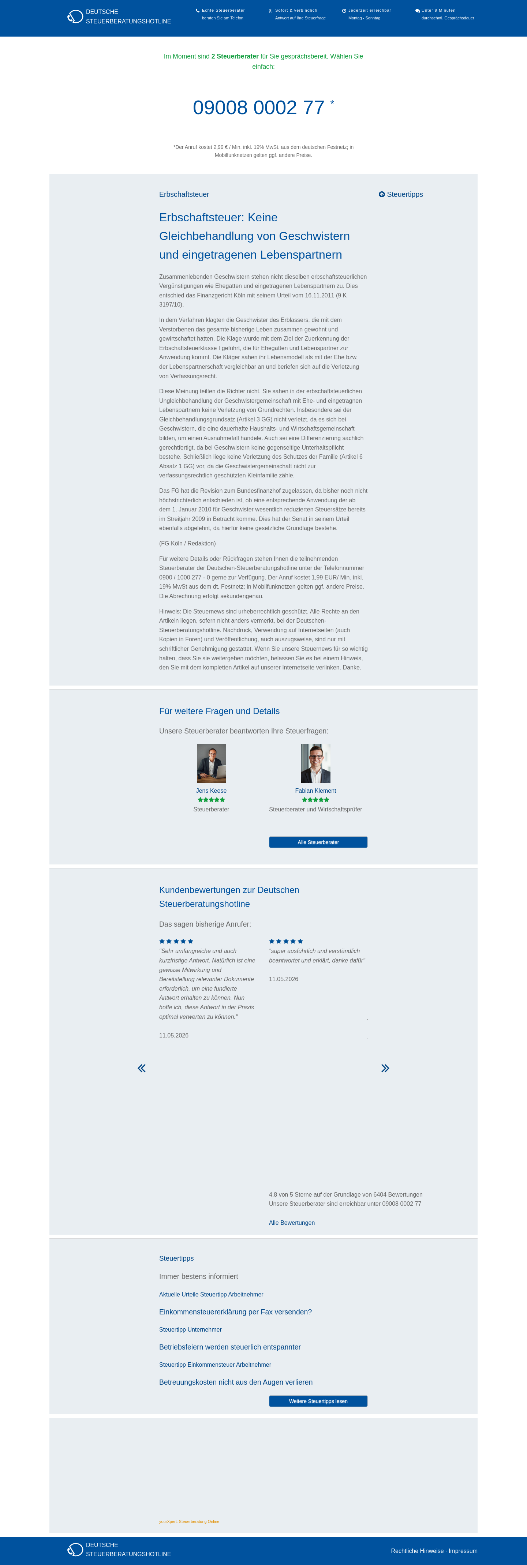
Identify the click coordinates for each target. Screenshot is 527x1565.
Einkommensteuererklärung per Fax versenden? (235, 1312)
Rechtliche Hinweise (417, 1551)
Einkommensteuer (211, 1365)
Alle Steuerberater (318, 842)
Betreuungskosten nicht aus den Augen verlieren (236, 1382)
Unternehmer (204, 1329)
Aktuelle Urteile (179, 1294)
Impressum (463, 1551)
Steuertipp (213, 1294)
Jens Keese (211, 791)
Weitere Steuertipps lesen (318, 1401)
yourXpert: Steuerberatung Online (189, 1521)
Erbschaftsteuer (184, 194)
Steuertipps (401, 194)
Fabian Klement (315, 791)
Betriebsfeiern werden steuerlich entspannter (230, 1347)
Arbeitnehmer (246, 1294)
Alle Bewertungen (292, 1223)
